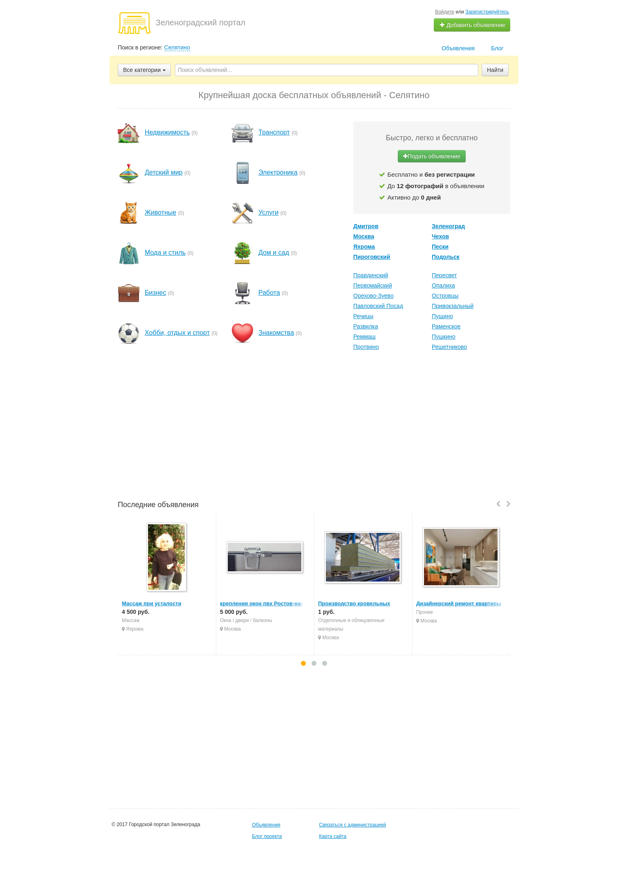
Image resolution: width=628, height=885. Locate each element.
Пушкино (443, 336)
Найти (495, 70)
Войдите (444, 12)
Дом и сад (273, 252)
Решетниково (449, 347)
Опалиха (443, 285)
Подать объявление (431, 156)
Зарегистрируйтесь (487, 12)
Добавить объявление (472, 25)
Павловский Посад (378, 306)
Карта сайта (332, 836)
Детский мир (164, 172)
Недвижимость (167, 132)
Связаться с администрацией (352, 825)
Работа (269, 292)
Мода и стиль (165, 252)
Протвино (366, 347)
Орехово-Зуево (373, 295)
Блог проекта (267, 836)
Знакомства (276, 332)
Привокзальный (452, 306)
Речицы (363, 316)
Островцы (445, 295)
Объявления (458, 48)
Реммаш (364, 336)
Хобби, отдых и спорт (177, 332)
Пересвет (444, 275)
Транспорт (274, 132)
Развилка (365, 326)
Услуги (268, 212)
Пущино (442, 316)
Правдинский (370, 275)
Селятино (177, 47)
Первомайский (372, 285)
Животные (160, 212)
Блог (497, 48)
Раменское (446, 326)
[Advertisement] (314, 426)
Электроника (278, 172)
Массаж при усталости (151, 603)
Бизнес (155, 292)
